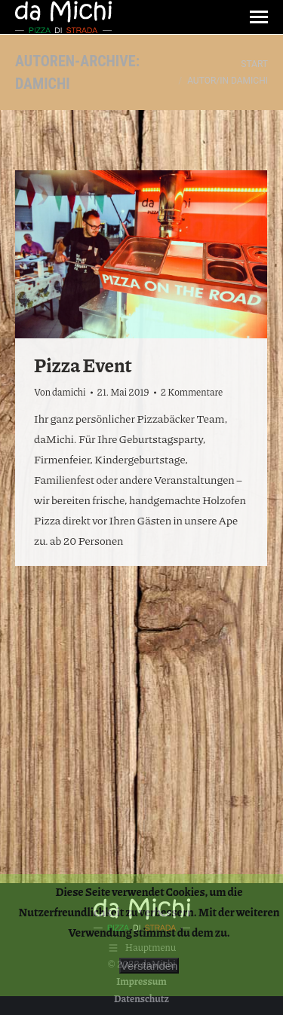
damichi (42, 84)
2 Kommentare (192, 392)
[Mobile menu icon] (259, 17)
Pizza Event (83, 364)
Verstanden (149, 965)
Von (60, 392)
